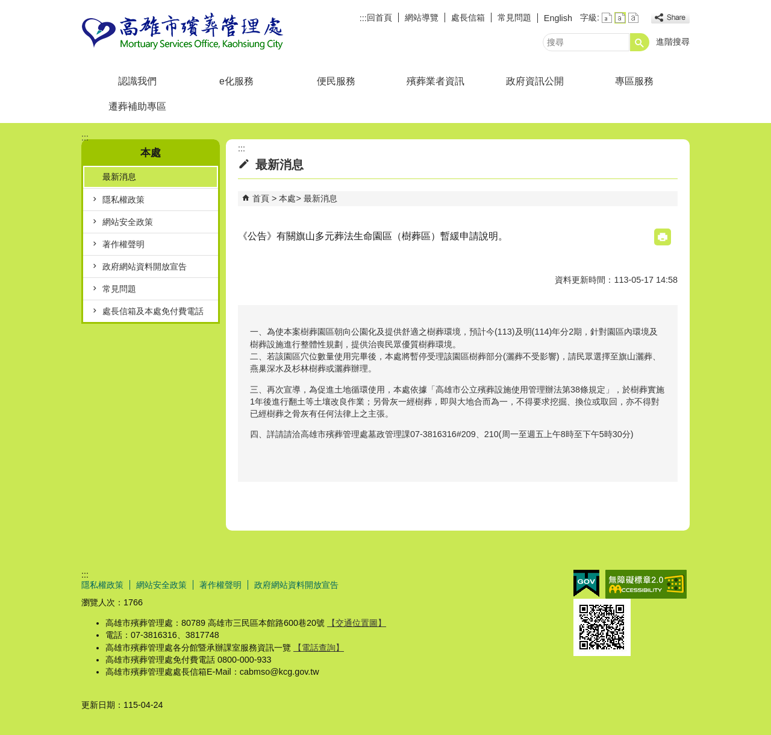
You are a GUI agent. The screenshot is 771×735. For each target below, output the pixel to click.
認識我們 (137, 81)
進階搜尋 (673, 41)
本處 (287, 198)
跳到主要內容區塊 (6, 6)
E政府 (586, 583)
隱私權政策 (123, 199)
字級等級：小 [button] (607, 18)
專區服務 (634, 81)
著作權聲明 (123, 244)
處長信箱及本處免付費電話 (153, 311)
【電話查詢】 (318, 647)
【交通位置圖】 (356, 623)
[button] (639, 42)
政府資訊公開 (535, 81)
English (558, 18)
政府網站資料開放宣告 (144, 266)
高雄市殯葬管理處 (183, 32)
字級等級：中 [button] (620, 18)
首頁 (260, 198)
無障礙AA (646, 584)
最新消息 (119, 176)
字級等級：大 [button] (633, 18)
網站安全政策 (127, 222)
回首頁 (379, 17)
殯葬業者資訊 (435, 81)
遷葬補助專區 (137, 106)
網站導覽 (422, 17)
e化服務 (236, 81)
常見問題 (514, 17)
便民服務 (336, 81)
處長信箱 (468, 17)
